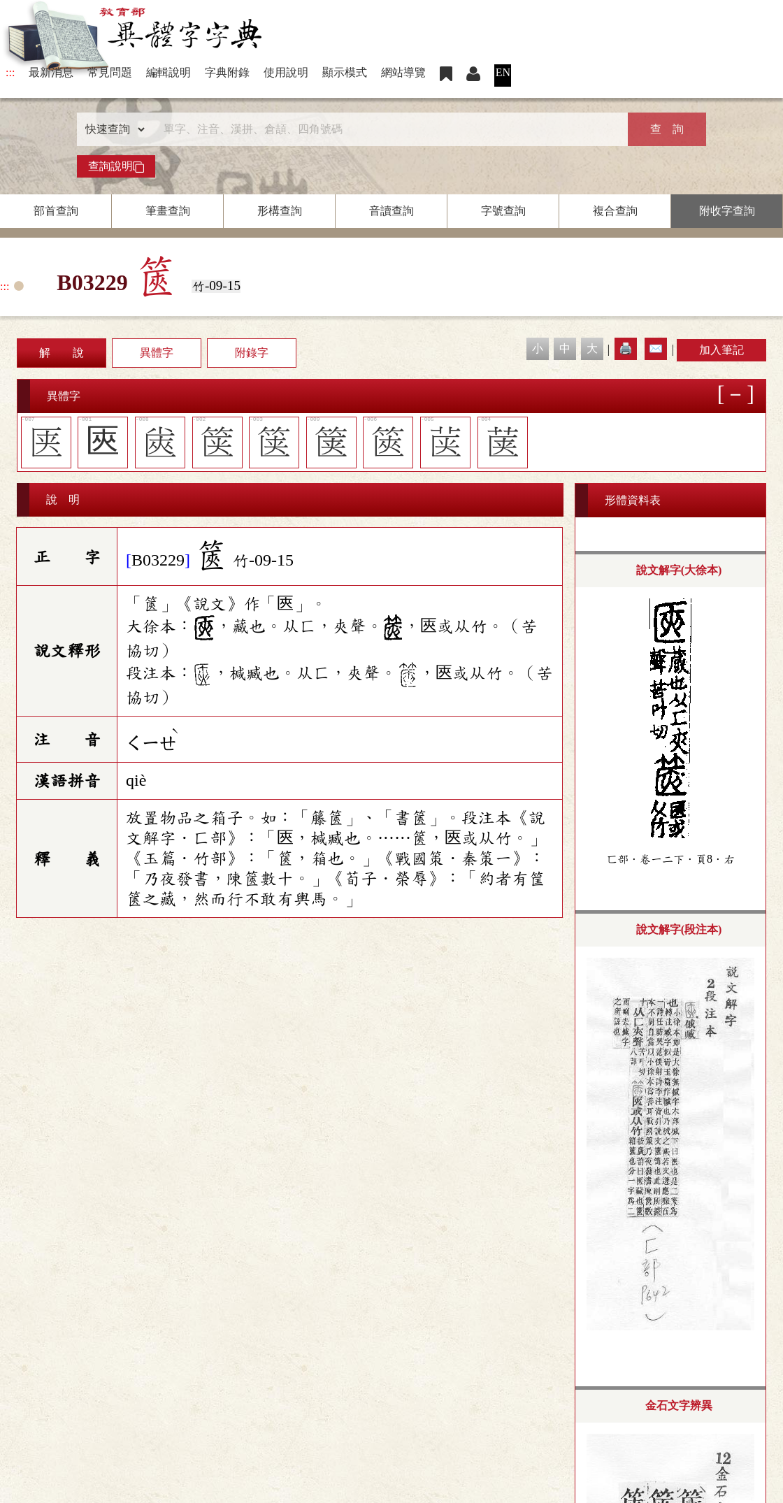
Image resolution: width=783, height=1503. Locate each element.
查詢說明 (116, 166)
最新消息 (51, 72)
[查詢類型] (112, 129)
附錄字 (251, 353)
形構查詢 (279, 211)
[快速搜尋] (386, 129)
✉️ (656, 348)
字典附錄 (227, 72)
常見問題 (109, 72)
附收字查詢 (727, 211)
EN (503, 72)
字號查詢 (503, 211)
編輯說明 (168, 72)
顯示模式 (344, 72)
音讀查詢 (391, 211)
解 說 (61, 353)
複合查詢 (615, 211)
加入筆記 (721, 350)
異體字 (156, 353)
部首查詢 (56, 211)
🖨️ (626, 348)
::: (10, 72)
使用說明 (286, 72)
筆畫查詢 (167, 211)
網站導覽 (403, 72)
